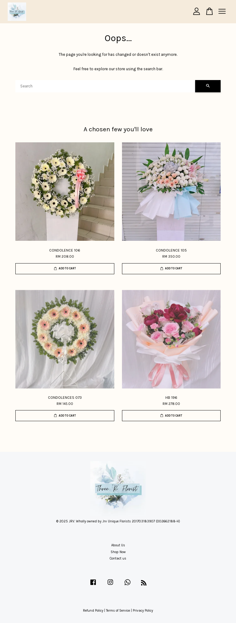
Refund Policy (93, 611)
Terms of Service (118, 611)
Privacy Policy (143, 611)
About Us (118, 545)
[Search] (105, 86)
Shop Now (118, 552)
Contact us (118, 558)
